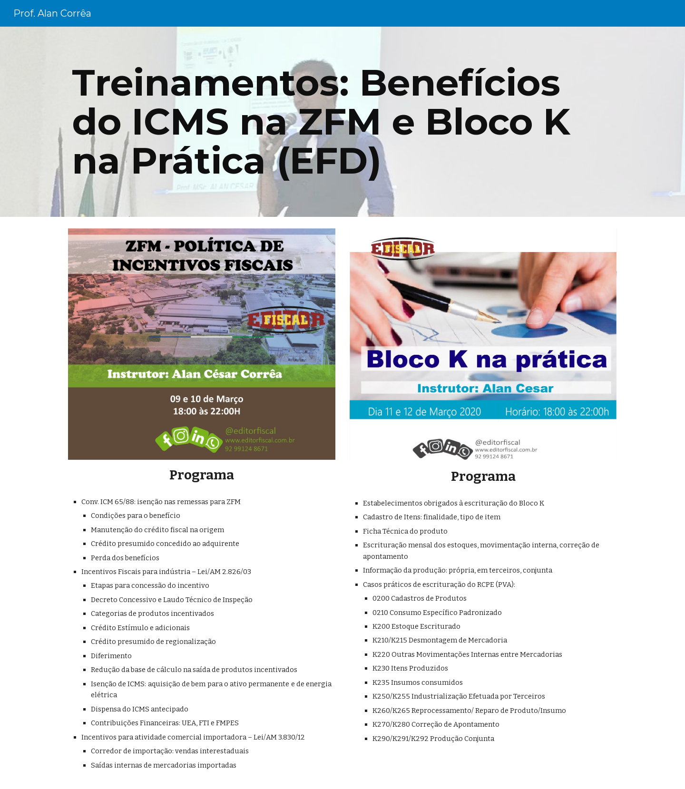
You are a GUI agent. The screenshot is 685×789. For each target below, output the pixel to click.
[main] (342, 121)
